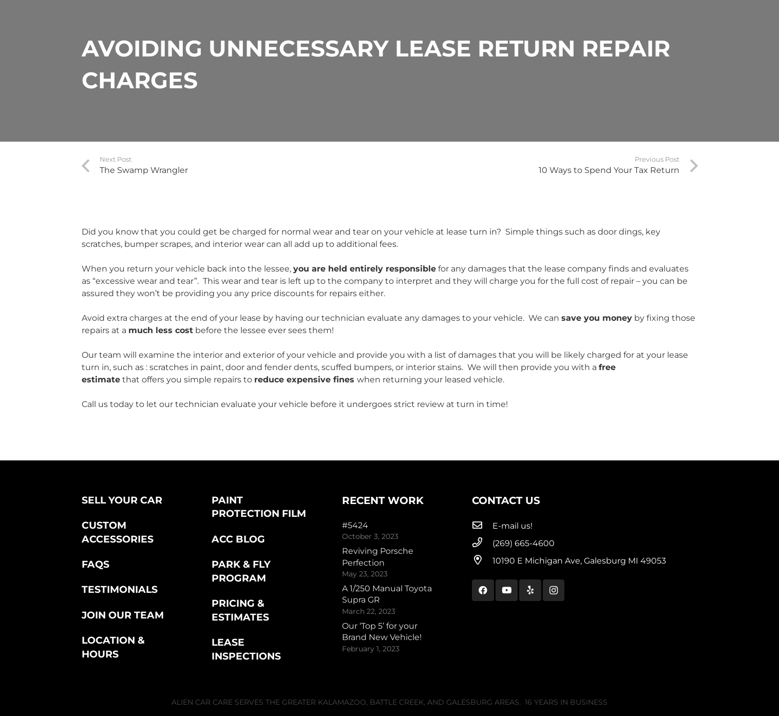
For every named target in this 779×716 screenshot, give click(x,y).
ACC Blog (238, 539)
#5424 (355, 525)
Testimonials (120, 589)
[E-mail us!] (482, 526)
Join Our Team (123, 615)
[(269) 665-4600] (482, 543)
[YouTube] (507, 590)
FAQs (95, 564)
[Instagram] (554, 590)
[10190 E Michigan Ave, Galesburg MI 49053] (482, 561)
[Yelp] (530, 590)
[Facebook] (483, 590)
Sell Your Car (122, 500)
